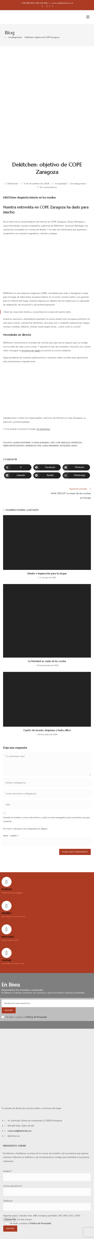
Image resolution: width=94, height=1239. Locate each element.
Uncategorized (78, 183)
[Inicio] (5, 37)
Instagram (8, 937)
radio (74, 446)
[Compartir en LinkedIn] (17, 475)
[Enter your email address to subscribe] (48, 1003)
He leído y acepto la (24, 1017)
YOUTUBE (6, 960)
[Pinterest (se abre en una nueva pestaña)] (47, 6)
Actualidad (61, 183)
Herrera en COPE (33, 446)
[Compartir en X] (17, 467)
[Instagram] (7, 929)
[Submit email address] (9, 1010)
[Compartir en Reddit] (47, 475)
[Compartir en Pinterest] (76, 467)
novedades (65, 446)
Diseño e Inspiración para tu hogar (47, 573)
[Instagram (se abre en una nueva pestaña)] (49, 6)
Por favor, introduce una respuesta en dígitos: (25, 828)
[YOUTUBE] (7, 953)
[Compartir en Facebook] (47, 467)
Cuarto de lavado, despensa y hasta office (47, 730)
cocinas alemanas (40, 443)
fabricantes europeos (14, 446)
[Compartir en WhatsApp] (76, 475)
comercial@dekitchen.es (62, 3)
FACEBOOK (7, 889)
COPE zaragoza (62, 443)
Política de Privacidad (36, 1017)
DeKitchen (12, 183)
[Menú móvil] (87, 17)
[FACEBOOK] (7, 882)
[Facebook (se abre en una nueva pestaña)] (42, 6)
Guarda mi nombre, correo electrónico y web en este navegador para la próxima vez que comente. (46, 819)
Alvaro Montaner (21, 443)
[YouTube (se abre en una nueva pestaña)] (52, 6)
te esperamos (43, 429)
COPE (52, 443)
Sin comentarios (48, 187)
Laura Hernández (50, 446)
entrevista (76, 443)
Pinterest (6, 913)
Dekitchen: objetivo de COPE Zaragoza (42, 37)
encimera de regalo (31, 350)
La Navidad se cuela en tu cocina (47, 661)
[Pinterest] (7, 906)
